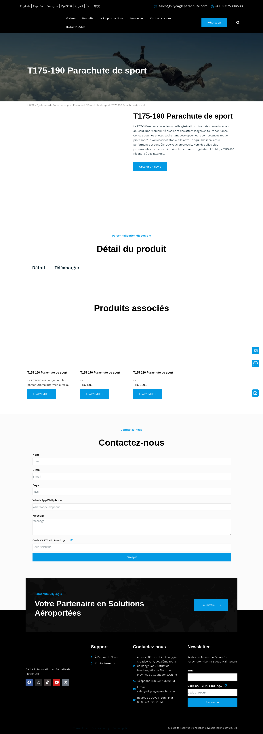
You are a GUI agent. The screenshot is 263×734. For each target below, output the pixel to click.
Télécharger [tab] (67, 267)
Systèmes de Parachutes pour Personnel (61, 105)
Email (191, 670)
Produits (88, 18)
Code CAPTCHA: (53, 540)
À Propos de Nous (112, 18)
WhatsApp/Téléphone (47, 500)
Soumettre (211, 605)
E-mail (37, 470)
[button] (214, 22)
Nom (36, 454)
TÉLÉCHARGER (75, 26)
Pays (36, 485)
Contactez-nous (160, 18)
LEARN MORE (41, 394)
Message (39, 515)
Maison (71, 18)
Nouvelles (136, 18)
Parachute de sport (98, 105)
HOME (31, 105)
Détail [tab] (38, 267)
